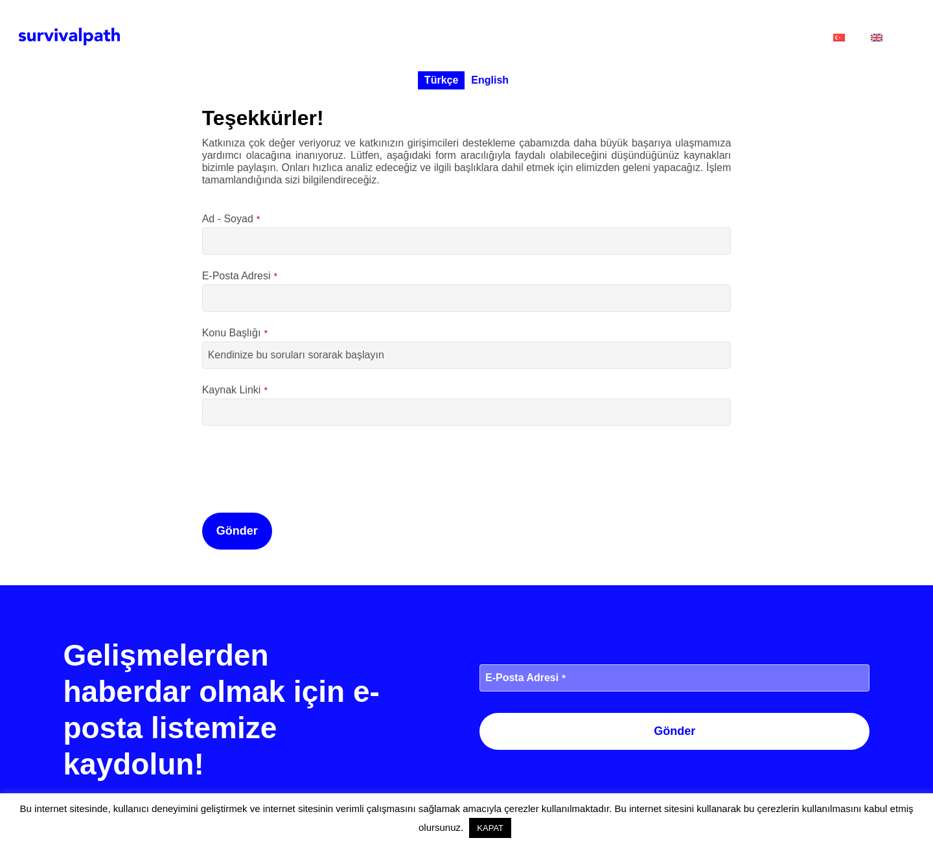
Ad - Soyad (231, 218)
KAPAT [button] (490, 828)
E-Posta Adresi (239, 275)
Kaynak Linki (235, 389)
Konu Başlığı (235, 332)
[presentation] (300, 466)
